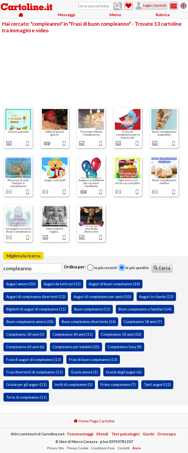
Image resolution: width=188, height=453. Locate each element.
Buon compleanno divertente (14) (88, 321)
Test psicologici (125, 433)
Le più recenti (102, 267)
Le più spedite (133, 267)
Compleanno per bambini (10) (75, 347)
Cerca (161, 268)
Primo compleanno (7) (118, 384)
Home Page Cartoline (94, 420)
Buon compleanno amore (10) (29, 321)
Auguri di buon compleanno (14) (114, 284)
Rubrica (163, 14)
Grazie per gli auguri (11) (26, 384)
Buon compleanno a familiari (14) (144, 309)
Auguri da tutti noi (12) (62, 284)
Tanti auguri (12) (157, 384)
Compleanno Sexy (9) (124, 347)
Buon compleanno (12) (92, 309)
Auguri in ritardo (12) (156, 296)
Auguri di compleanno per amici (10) (102, 296)
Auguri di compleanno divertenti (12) (35, 296)
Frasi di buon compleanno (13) (93, 359)
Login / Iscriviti (154, 5)
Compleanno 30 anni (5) (25, 334)
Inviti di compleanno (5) (73, 384)
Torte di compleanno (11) (26, 397)
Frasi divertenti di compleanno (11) (34, 372)
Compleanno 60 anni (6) (25, 347)
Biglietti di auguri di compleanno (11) (36, 309)
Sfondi (102, 433)
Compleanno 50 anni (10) (121, 334)
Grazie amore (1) (84, 372)
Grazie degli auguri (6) (124, 372)
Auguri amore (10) (20, 284)
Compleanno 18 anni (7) (143, 321)
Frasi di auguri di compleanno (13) (33, 359)
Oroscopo (166, 433)
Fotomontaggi (80, 433)
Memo (115, 14)
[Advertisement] (94, 70)
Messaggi (66, 14)
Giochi (148, 433)
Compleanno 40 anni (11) (72, 334)
